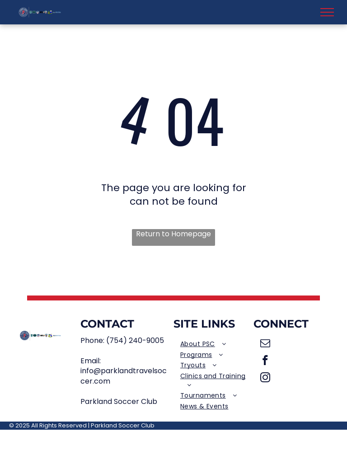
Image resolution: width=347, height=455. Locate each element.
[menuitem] (213, 344)
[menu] (327, 12)
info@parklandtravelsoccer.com (123, 376)
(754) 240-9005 (135, 340)
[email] (265, 344)
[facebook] (265, 361)
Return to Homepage (173, 234)
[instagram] (265, 378)
